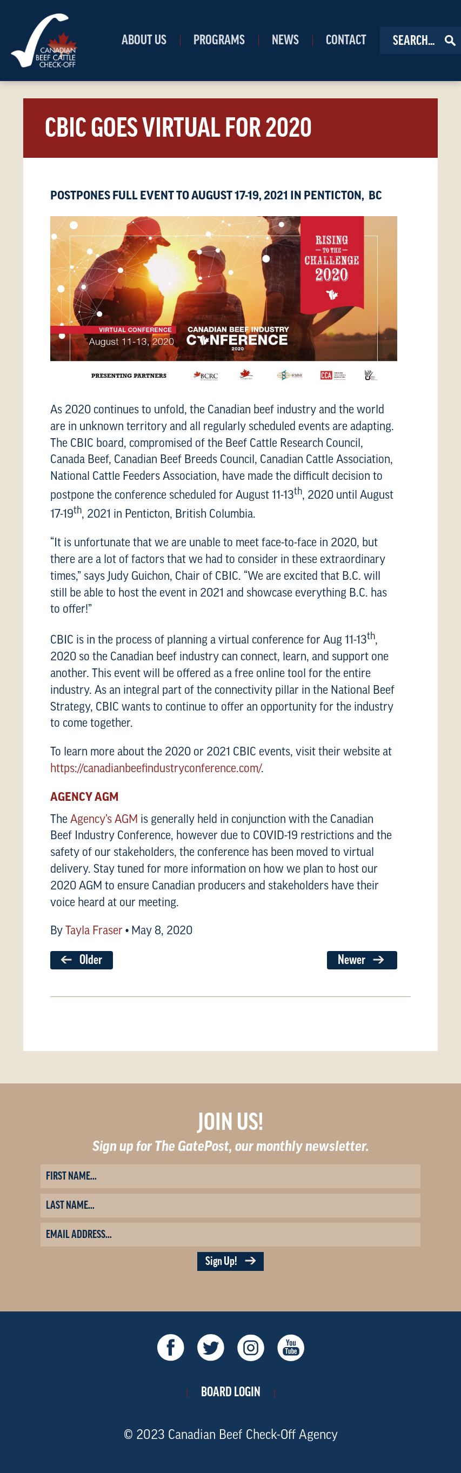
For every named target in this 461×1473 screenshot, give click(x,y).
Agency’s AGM (104, 819)
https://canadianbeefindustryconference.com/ (155, 768)
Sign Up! (230, 1261)
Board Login (230, 1391)
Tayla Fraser (94, 930)
